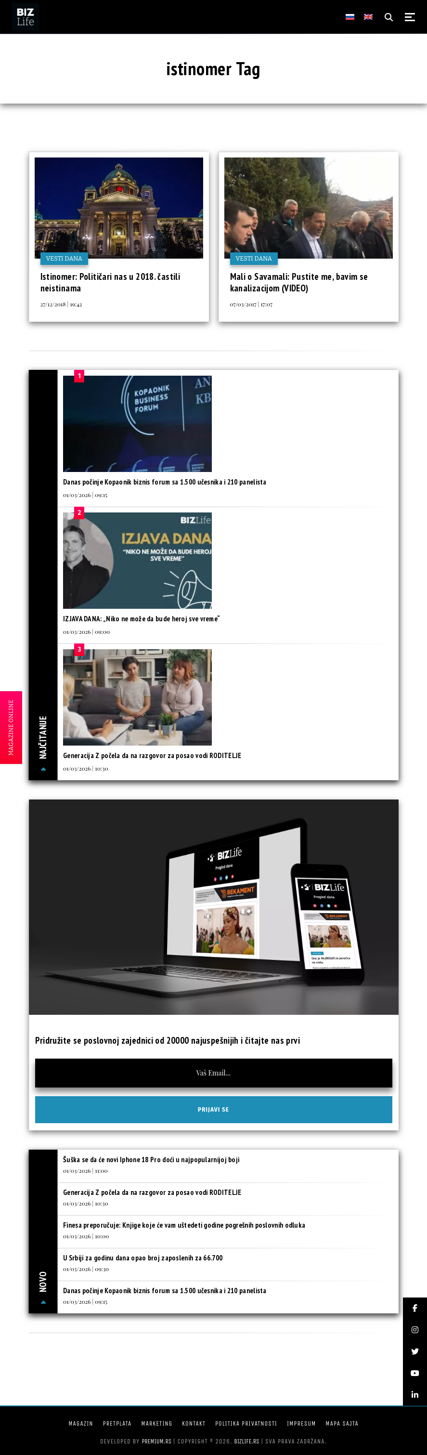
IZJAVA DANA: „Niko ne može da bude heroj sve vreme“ (141, 618)
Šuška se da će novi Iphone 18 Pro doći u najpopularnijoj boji (151, 1159)
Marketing (156, 1423)
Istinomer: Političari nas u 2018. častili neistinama (110, 282)
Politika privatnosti (246, 1423)
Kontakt (194, 1423)
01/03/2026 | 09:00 (86, 631)
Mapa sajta (341, 1423)
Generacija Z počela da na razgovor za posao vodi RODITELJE (152, 755)
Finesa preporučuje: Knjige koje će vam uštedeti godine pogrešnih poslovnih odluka (184, 1225)
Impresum (301, 1423)
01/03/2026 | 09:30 (86, 1268)
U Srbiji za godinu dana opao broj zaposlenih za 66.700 (142, 1257)
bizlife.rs (246, 1441)
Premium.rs (156, 1441)
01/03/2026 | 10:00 (86, 1236)
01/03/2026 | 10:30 (85, 768)
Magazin (80, 1423)
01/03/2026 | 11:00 (85, 1170)
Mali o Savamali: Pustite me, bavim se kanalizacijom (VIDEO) (299, 282)
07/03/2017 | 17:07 (251, 304)
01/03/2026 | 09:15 (85, 494)
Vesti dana (64, 258)
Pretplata (117, 1423)
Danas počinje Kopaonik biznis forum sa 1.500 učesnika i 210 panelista (165, 481)
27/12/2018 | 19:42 (61, 304)
